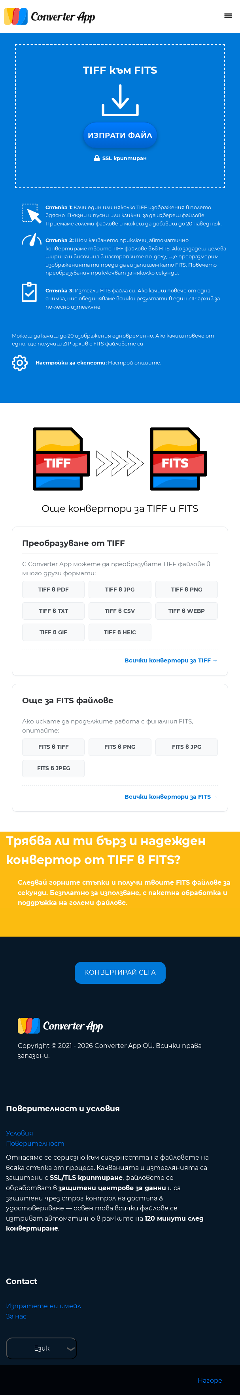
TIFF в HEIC (120, 632)
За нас (16, 1316)
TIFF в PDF (53, 589)
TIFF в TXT (53, 611)
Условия (19, 1133)
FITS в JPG (186, 747)
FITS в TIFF (53, 747)
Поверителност (35, 1143)
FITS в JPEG (53, 768)
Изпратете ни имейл (43, 1306)
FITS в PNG (119, 747)
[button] (20, 363)
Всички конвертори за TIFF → (171, 660)
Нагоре (210, 1380)
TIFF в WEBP (186, 611)
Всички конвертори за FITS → (171, 796)
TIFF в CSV (120, 611)
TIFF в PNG (186, 589)
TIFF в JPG (119, 589)
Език (41, 1348)
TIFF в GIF (53, 632)
